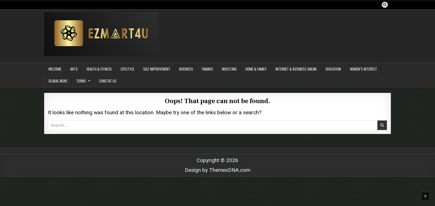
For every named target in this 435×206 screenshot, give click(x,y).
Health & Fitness (99, 69)
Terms (81, 81)
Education (333, 69)
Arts (74, 69)
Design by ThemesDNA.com (217, 170)
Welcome (54, 69)
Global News (58, 81)
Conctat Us (108, 81)
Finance (207, 69)
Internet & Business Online (296, 69)
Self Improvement (156, 69)
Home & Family (256, 69)
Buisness (186, 69)
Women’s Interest (363, 69)
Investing (229, 69)
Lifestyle (127, 69)
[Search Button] (385, 5)
